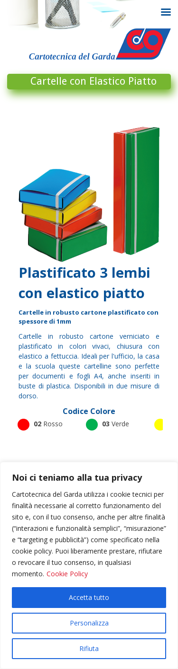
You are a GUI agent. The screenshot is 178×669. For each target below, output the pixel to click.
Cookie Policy (67, 573)
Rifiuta (89, 648)
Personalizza (89, 622)
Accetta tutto (89, 597)
